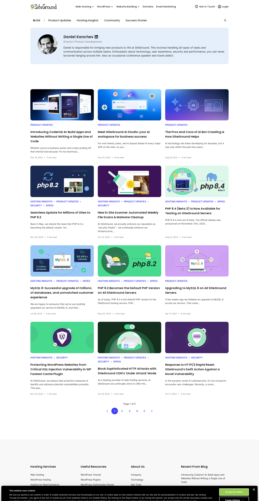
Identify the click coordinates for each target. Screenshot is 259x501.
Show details (15, 492)
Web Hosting (84, 6)
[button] (225, 20)
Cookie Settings (234, 486)
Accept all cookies (234, 478)
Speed (50, 205)
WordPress (105, 6)
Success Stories (136, 20)
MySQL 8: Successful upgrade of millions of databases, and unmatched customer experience (61, 292)
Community (112, 20)
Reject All (234, 495)
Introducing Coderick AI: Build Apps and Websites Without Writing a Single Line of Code (61, 136)
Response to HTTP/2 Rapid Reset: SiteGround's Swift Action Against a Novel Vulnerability (192, 369)
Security (36, 205)
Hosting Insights (87, 20)
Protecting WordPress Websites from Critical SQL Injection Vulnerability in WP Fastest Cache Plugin (60, 369)
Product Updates (59, 20)
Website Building (128, 6)
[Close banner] (254, 476)
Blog (36, 20)
